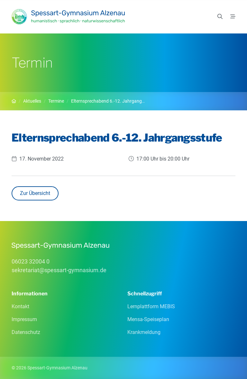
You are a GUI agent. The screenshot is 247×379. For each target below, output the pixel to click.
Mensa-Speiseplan (148, 319)
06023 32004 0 (31, 261)
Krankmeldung (143, 332)
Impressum (24, 319)
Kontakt (20, 306)
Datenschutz (26, 332)
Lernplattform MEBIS (151, 306)
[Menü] (232, 17)
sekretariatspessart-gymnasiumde (59, 270)
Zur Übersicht (35, 193)
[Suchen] (220, 17)
